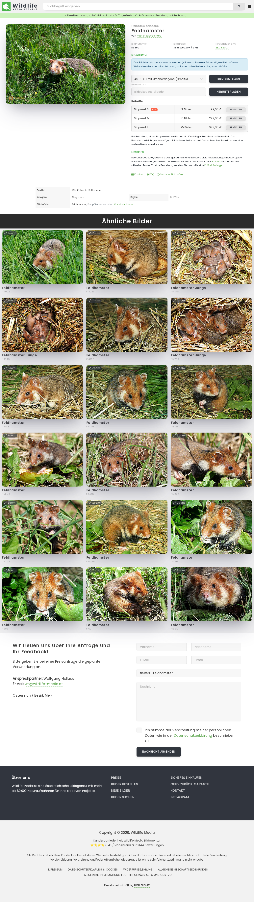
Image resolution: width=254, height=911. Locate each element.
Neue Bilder (120, 791)
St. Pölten (175, 197)
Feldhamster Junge (188, 288)
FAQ (150, 174)
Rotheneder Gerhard (149, 35)
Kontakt (137, 174)
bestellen (236, 109)
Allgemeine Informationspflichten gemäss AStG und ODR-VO (128, 875)
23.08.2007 (222, 47)
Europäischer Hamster (100, 204)
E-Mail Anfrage (213, 165)
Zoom (115, 29)
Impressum (55, 869)
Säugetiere (78, 197)
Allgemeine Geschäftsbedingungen (183, 869)
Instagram (179, 797)
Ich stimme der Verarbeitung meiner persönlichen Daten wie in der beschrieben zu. (190, 735)
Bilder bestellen (124, 784)
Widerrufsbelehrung (138, 869)
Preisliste (217, 161)
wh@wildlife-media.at (44, 684)
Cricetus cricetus (145, 26)
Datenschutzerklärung (193, 735)
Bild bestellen (228, 79)
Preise (116, 778)
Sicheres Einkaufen (170, 174)
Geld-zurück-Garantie (189, 784)
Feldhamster (147, 30)
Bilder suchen (122, 797)
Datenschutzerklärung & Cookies (93, 869)
